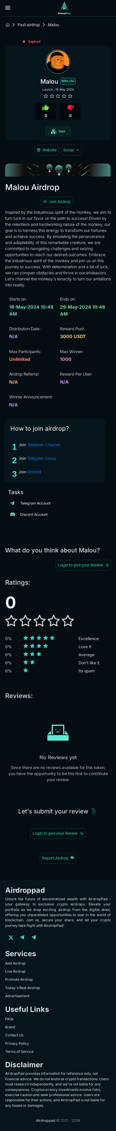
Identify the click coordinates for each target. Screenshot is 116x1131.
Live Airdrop (15, 971)
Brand (10, 1027)
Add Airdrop (15, 963)
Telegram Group (41, 458)
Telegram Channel (43, 444)
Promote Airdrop (19, 979)
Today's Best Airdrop (22, 988)
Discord (34, 472)
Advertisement (17, 996)
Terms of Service (19, 1051)
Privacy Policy (17, 1043)
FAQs (9, 1019)
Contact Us (14, 1035)
